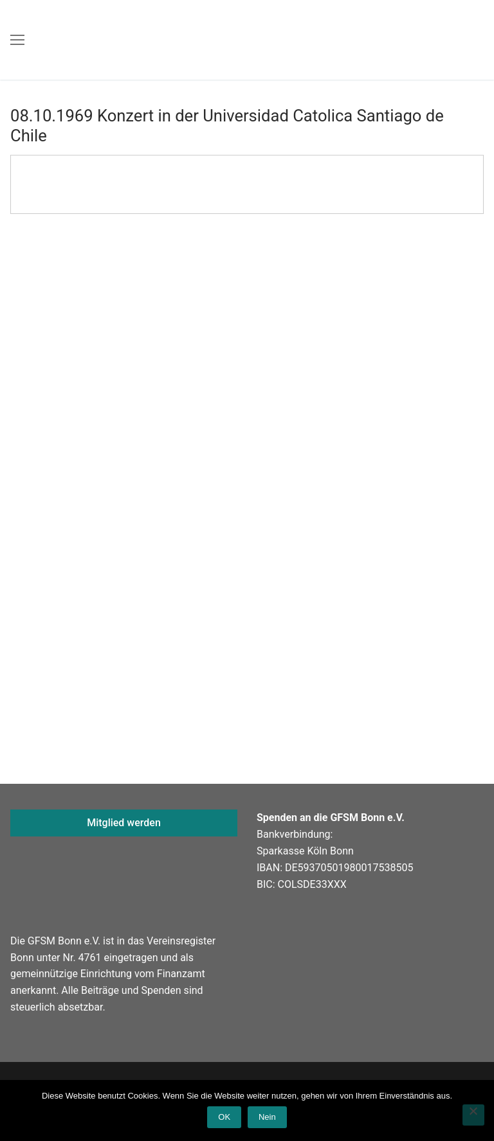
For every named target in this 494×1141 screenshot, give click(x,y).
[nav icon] (17, 39)
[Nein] (473, 1115)
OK (224, 1117)
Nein (267, 1117)
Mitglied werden (124, 823)
